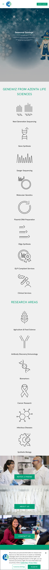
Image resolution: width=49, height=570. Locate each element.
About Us (24, 506)
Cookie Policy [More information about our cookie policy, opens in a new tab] (24, 563)
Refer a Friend (24, 477)
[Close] (46, 553)
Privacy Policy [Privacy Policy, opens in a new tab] (33, 563)
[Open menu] (3, 4)
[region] (24, 560)
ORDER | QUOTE (42, 4)
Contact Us (24, 536)
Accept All (34, 567)
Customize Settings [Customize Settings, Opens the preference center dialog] (19, 567)
